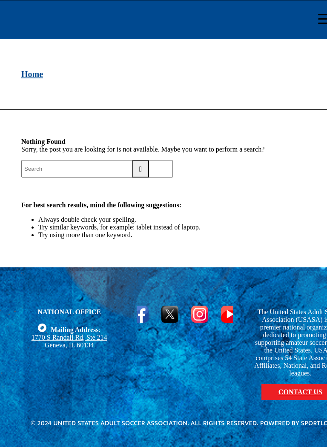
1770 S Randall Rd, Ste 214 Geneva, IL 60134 (69, 341)
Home (32, 74)
